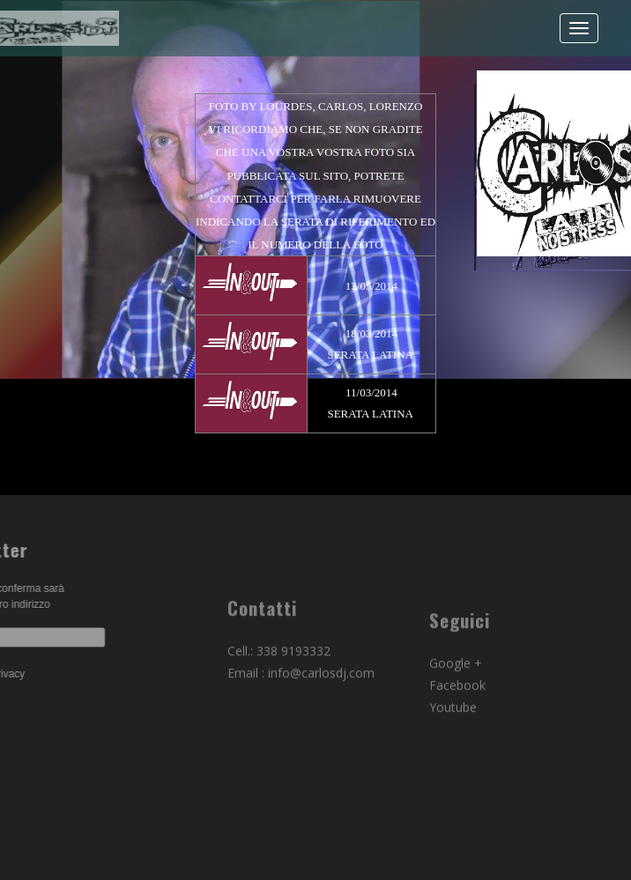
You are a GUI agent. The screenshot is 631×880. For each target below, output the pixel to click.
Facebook (457, 716)
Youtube (453, 738)
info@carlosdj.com (321, 699)
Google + (455, 694)
